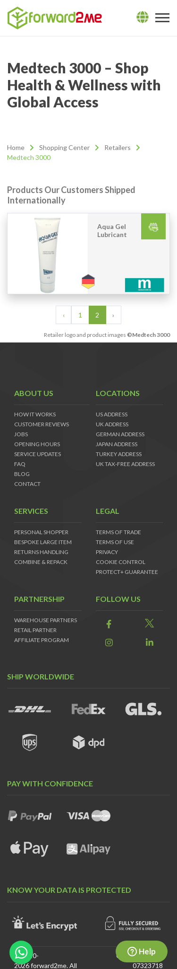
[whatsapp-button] (21, 952)
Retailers (117, 147)
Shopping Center (64, 147)
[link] (109, 624)
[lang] (143, 17)
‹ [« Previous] (64, 315)
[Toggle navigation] (162, 18)
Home (16, 147)
